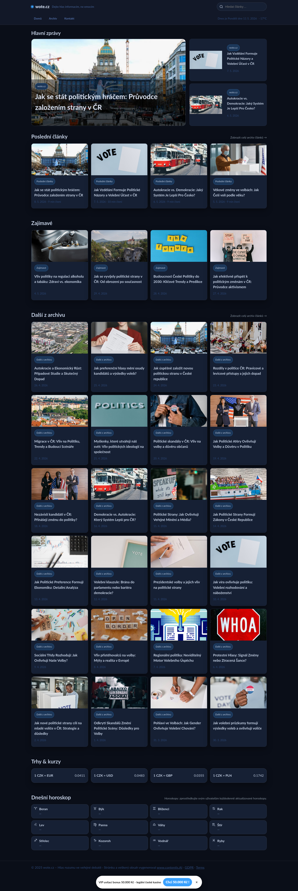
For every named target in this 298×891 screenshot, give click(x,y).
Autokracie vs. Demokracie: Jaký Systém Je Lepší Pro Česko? (245, 103)
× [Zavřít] (197, 882)
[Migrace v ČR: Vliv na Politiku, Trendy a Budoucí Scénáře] (59, 430)
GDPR (189, 867)
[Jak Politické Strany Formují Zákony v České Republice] (238, 500)
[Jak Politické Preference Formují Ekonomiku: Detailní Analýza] (59, 571)
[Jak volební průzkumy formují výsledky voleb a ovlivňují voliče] (238, 712)
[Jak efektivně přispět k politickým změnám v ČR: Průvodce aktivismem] (238, 265)
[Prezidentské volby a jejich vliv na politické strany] (179, 571)
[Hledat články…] (244, 7)
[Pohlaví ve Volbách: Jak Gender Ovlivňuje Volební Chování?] (179, 712)
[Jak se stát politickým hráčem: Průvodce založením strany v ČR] (59, 176)
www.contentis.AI (169, 867)
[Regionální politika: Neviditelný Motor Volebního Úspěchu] (179, 641)
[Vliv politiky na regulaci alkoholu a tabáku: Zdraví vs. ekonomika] (59, 265)
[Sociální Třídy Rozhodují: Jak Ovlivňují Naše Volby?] (59, 641)
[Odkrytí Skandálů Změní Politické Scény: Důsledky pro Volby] (119, 712)
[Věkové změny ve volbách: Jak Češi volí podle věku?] (238, 176)
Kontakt (69, 18)
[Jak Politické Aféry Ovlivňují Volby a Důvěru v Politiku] (238, 430)
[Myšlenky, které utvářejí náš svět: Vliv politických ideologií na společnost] (119, 430)
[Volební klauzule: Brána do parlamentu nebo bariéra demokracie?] (119, 571)
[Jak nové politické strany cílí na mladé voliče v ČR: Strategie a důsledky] (59, 712)
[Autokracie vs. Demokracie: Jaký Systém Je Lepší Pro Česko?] (179, 176)
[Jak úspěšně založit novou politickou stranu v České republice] (179, 357)
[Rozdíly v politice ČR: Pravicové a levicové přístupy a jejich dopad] (238, 357)
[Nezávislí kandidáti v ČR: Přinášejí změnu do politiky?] (59, 500)
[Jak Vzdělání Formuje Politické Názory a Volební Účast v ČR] (119, 176)
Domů (38, 18)
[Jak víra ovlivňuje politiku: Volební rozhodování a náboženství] (238, 571)
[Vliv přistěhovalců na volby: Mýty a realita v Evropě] (119, 641)
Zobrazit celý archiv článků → (248, 137)
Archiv (53, 18)
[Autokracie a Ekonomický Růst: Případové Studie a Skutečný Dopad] (59, 357)
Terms (200, 867)
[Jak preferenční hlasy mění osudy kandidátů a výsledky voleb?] (119, 357)
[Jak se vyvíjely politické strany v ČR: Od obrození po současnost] (119, 265)
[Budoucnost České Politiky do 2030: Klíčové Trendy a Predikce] (179, 265)
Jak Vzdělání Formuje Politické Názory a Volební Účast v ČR (242, 58)
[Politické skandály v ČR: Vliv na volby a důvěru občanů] (179, 430)
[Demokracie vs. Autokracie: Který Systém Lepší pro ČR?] (119, 500)
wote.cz (42, 6)
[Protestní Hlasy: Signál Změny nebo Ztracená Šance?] (238, 641)
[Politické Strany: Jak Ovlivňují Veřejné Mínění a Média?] (179, 500)
